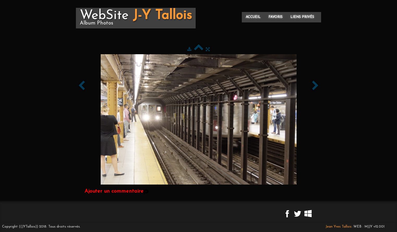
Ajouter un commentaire (114, 191)
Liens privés (302, 17)
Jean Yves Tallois (339, 226)
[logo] (136, 18)
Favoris (275, 17)
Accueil (253, 17)
